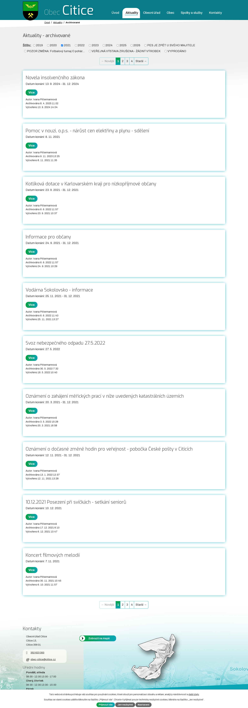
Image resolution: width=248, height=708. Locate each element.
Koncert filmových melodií (53, 555)
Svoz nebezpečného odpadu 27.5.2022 (65, 343)
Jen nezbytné (125, 705)
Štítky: (27, 45)
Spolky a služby (191, 12)
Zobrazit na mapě (99, 638)
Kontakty (215, 12)
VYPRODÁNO (176, 51)
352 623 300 (35, 652)
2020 (53, 45)
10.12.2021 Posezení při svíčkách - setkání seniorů (76, 502)
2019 (39, 45)
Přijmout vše (106, 705)
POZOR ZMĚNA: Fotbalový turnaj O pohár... (56, 51)
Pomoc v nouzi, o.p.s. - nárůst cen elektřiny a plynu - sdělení (87, 131)
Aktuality (132, 12)
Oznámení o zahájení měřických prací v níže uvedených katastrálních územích (105, 396)
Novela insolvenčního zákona (55, 78)
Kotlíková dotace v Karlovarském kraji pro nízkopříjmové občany (91, 184)
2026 (136, 45)
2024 (108, 45)
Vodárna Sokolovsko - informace (59, 290)
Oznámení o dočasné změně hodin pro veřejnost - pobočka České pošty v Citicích (109, 449)
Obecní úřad (151, 12)
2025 (123, 45)
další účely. (194, 694)
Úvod (115, 12)
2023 (95, 45)
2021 (67, 45)
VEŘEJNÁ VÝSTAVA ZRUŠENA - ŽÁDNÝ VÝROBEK (126, 51)
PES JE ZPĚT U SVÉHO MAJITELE (171, 45)
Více (31, 92)
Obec (170, 12)
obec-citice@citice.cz (41, 659)
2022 (81, 45)
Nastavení (143, 705)
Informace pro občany (48, 237)
